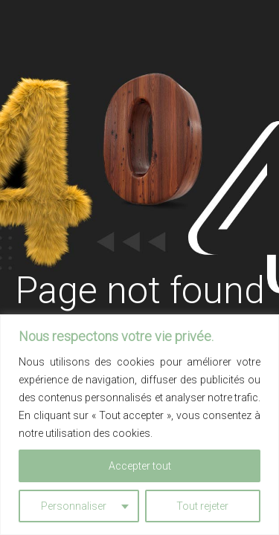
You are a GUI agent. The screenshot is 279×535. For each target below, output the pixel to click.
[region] (139, 424)
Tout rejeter (202, 506)
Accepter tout (140, 466)
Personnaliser (73, 506)
